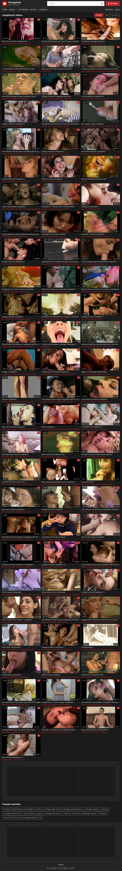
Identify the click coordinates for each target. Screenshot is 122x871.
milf (94, 346)
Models (33, 9)
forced (6, 809)
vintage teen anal (52, 809)
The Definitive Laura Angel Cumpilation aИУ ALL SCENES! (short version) (61, 399)
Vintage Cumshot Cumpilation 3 (53, 151)
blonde (54, 153)
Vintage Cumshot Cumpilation (12, 317)
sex (100, 153)
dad (32, 813)
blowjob (54, 43)
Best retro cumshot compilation (13, 509)
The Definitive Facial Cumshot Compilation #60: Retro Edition (100, 509)
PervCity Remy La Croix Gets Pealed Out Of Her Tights (21, 702)
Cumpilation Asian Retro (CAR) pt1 (54, 537)
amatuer (111, 649)
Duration (115, 15)
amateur (89, 71)
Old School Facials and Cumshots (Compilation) (58, 289)
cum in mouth (66, 429)
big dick (50, 264)
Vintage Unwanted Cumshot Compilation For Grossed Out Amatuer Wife (100, 69)
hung (20, 732)
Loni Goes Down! (87, 482)
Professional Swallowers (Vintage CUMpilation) (58, 344)
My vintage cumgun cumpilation (92, 124)
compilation (27, 43)
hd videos (51, 429)
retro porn (26, 511)
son (18, 817)
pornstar (90, 98)
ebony (25, 456)
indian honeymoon (63, 594)
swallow (67, 181)
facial (20, 43)
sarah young (66, 677)
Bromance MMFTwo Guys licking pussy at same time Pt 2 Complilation (100, 344)
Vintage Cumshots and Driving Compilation (96, 454)
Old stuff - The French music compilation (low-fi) (58, 730)
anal (53, 126)
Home (4, 9)
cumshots (68, 98)
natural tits (91, 484)
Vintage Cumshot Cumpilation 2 (53, 647)
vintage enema (29, 817)
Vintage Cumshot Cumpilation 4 (13, 124)
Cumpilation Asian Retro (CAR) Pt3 (54, 234)
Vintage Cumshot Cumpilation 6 (13, 179)
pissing (105, 809)
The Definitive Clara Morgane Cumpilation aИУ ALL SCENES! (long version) (100, 702)
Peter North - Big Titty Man (11, 647)
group (20, 622)
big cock (84, 126)
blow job (84, 181)
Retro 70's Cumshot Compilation (13, 427)
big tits (26, 98)
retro (9, 43)
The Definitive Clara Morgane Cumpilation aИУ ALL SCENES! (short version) (21, 537)
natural (24, 153)
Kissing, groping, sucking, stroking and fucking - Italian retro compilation (21, 234)
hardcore (95, 43)
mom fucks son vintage (22, 809)
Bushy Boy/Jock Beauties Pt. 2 (12, 757)
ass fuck (15, 622)
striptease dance (88, 813)
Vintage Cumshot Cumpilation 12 (93, 592)
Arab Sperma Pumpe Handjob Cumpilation (57, 69)
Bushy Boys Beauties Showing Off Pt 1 (95, 730)
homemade (92, 374)
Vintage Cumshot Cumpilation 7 (92, 317)
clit (40, 817)
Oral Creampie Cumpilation (11, 592)
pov (103, 43)
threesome (100, 346)
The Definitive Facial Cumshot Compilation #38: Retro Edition (61, 620)
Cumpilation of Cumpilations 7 (92, 427)
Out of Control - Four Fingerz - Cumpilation (17, 620)
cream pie (63, 319)
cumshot (15, 43)
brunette (60, 153)
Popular (99, 15)
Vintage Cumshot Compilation (52, 509)
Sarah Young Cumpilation (51, 675)
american (21, 374)
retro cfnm (8, 817)
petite (53, 181)
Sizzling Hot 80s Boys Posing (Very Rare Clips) (18, 730)
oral (100, 43)
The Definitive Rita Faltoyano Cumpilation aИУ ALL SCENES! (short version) (21, 344)
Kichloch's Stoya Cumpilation (52, 179)
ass (13, 759)
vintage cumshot (34, 209)
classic (49, 98)
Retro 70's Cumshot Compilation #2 (14, 41)
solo (100, 429)
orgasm (20, 126)
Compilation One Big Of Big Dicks (93, 41)
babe (21, 456)
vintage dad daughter (72, 809)
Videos (13, 9)
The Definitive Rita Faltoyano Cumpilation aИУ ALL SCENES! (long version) (21, 151)
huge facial (37, 594)
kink (93, 71)
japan (39, 813)
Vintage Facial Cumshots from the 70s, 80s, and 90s (99, 620)
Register (109, 9)
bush (97, 732)
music (89, 43)
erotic (93, 732)
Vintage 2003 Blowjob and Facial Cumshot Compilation (61, 41)
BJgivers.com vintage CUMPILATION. (94, 372)
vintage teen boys (53, 813)
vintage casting (92, 809)
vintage (4, 43)
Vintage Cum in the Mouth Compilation (55, 372)
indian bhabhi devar (49, 594)
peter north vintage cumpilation (92, 537)
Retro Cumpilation (48, 427)
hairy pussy (16, 567)
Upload (112, 3)
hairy (83, 456)
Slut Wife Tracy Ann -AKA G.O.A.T (13, 482)
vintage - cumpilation (9, 372)
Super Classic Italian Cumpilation (13, 207)
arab (49, 71)
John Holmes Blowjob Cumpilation (93, 151)
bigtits (101, 374)
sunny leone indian (78, 594)
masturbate (92, 126)
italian (8, 209)
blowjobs (60, 43)
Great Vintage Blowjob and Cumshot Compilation (99, 262)
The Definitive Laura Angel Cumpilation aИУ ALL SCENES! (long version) (100, 565)
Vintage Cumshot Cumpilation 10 (53, 565)
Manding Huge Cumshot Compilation (15, 454)
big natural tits (30, 374)
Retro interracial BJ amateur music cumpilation (58, 482)
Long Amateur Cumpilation (11, 675)
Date (107, 15)
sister (38, 809)
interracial (29, 401)
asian (53, 236)
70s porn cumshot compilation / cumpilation (17, 565)
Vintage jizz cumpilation (89, 207)
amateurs (107, 374)
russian (75, 813)
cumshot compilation (111, 71)
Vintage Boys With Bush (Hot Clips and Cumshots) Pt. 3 (61, 124)
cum (13, 71)
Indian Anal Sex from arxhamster (54, 592)
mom (66, 813)
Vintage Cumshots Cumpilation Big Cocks (56, 96)
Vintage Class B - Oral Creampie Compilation (18, 289)
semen (105, 429)
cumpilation (68, 43)
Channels (43, 9)
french (68, 732)
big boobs (11, 484)
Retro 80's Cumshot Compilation (92, 234)
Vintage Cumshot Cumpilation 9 (13, 262)
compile (18, 71)
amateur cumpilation (78, 264)
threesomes (108, 346)
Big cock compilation (9, 399)
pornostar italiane (21, 209)
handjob (67, 126)
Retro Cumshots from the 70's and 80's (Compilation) (100, 289)
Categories (23, 9)
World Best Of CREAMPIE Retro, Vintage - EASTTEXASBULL (61, 317)
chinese (102, 813)
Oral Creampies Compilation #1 (92, 96)
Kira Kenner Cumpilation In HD (92, 675)
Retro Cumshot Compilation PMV (53, 454)
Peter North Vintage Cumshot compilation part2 (19, 96)
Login (117, 9)
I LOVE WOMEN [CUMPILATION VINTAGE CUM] (18, 69)
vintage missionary (12, 813)
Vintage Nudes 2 (87, 647)
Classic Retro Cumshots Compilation (94, 399)
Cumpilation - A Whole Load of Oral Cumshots (58, 207)
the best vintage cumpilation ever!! (93, 179)
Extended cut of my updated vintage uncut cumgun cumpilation (61, 262)
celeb (13, 209)
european (18, 153)
